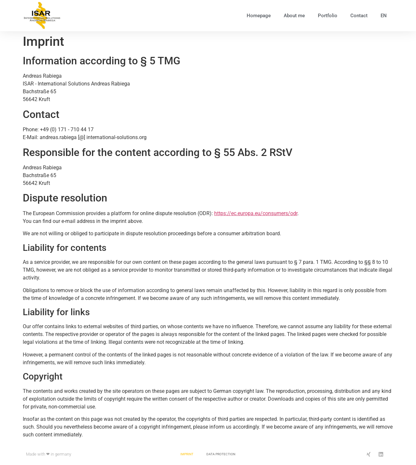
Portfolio (327, 16)
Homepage (259, 16)
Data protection (220, 454)
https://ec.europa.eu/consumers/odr (255, 213)
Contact (359, 16)
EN (384, 16)
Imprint (186, 454)
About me (294, 16)
